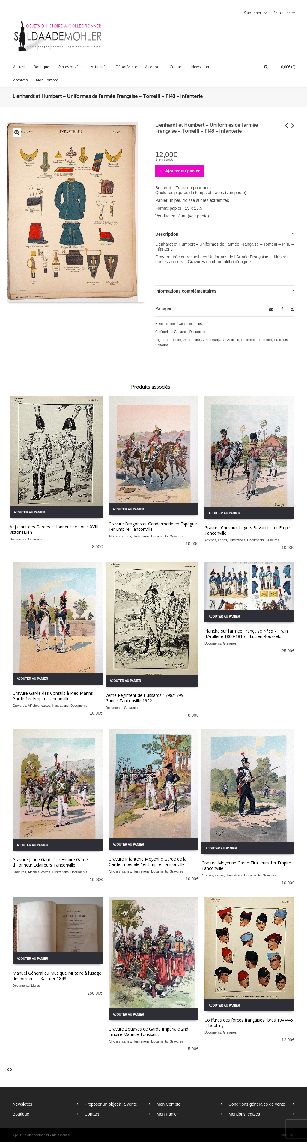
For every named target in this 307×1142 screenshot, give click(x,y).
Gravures (180, 331)
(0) (285, 66)
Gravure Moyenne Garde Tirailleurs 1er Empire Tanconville (246, 865)
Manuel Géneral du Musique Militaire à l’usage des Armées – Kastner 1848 (57, 975)
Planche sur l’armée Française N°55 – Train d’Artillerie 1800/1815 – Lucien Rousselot (246, 633)
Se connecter (284, 12)
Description (166, 234)
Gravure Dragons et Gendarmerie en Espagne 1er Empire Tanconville (153, 526)
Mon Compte (168, 1104)
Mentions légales (244, 1114)
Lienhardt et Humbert (256, 340)
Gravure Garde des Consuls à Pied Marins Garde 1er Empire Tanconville (53, 695)
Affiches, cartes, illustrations (129, 536)
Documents (197, 331)
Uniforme (162, 345)
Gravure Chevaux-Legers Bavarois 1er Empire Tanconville (248, 530)
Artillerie (233, 340)
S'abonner (252, 12)
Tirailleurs (281, 340)
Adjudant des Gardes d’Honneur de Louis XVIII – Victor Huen (56, 529)
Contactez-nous (190, 324)
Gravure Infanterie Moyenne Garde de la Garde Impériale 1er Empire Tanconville (147, 861)
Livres (35, 985)
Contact (92, 1114)
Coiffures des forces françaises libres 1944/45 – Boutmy (248, 1022)
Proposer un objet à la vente (111, 1104)
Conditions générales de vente (256, 1104)
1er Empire (173, 340)
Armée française (213, 340)
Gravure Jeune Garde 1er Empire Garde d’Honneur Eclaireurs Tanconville (50, 862)
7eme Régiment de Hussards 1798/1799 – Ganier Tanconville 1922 (146, 697)
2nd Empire (191, 340)
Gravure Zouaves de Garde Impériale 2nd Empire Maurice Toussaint (148, 1031)
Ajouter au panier (182, 171)
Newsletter (22, 1104)
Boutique (21, 1114)
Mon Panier (167, 1114)
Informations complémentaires (185, 291)
